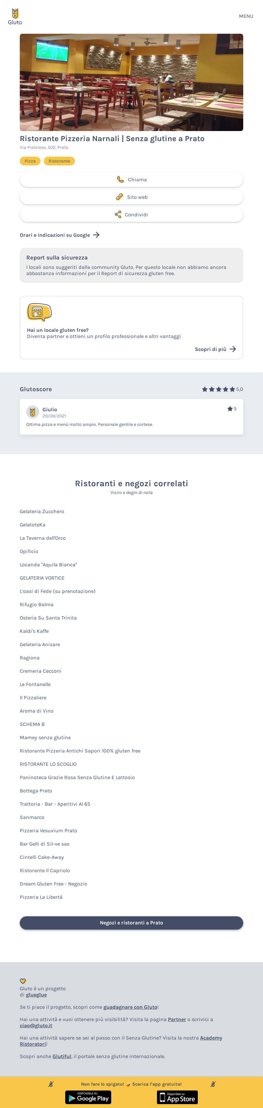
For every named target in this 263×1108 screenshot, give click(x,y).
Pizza (30, 161)
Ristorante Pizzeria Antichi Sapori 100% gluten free (80, 751)
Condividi (131, 214)
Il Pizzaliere (33, 697)
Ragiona (30, 658)
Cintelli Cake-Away (42, 857)
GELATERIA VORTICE (42, 578)
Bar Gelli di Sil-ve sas (44, 844)
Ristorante (59, 161)
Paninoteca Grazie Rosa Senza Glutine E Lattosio (77, 777)
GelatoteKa (32, 525)
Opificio (29, 551)
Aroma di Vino (37, 711)
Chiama (131, 179)
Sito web (131, 197)
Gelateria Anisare (40, 644)
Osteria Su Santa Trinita (48, 618)
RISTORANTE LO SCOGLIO (48, 764)
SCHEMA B (32, 724)
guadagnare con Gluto (130, 1007)
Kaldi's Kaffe (34, 631)
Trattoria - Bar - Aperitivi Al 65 (55, 804)
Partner (177, 1019)
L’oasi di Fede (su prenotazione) (58, 591)
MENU (246, 16)
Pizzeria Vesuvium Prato (48, 830)
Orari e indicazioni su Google (60, 235)
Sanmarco (32, 817)
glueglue (36, 995)
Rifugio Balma (37, 604)
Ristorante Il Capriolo (45, 870)
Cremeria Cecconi (41, 671)
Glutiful (62, 1056)
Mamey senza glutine (45, 737)
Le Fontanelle (35, 684)
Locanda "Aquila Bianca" (48, 564)
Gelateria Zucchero (42, 511)
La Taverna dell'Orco (43, 538)
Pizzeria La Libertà (41, 897)
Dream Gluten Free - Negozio (53, 884)
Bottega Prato (36, 791)
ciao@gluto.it (36, 1025)
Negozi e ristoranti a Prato (131, 923)
